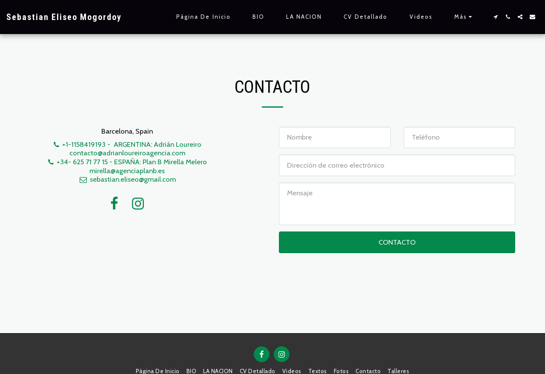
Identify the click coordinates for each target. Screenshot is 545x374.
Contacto (397, 242)
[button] (495, 17)
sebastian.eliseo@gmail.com (127, 179)
